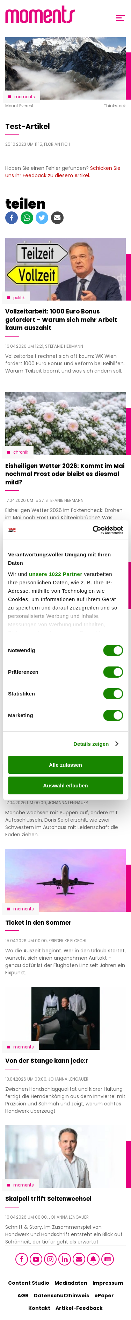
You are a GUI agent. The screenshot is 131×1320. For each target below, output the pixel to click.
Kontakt (39, 1308)
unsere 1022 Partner (55, 574)
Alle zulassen (65, 765)
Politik (19, 298)
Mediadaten (70, 1282)
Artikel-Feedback (79, 1308)
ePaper (104, 1295)
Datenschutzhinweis (61, 1295)
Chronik (20, 452)
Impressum (108, 1282)
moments (24, 97)
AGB (23, 1295)
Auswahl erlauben (65, 785)
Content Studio (28, 1282)
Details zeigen (91, 744)
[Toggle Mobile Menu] (120, 18)
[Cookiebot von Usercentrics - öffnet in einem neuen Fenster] (93, 530)
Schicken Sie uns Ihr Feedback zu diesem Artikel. (63, 172)
